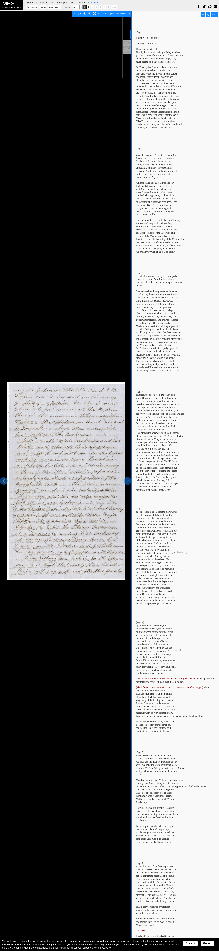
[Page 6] (140, 622)
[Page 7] (140, 752)
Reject (207, 943)
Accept (190, 943)
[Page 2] (140, 148)
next (114, 7)
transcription (54, 7)
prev (76, 7)
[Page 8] (140, 863)
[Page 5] (140, 508)
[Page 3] (140, 273)
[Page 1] (140, 32)
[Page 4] (140, 391)
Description (32, 7)
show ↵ (214, 14)
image (43, 7)
